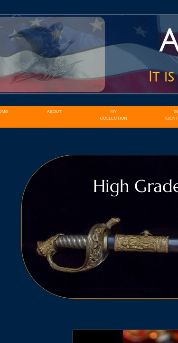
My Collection (114, 115)
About (54, 111)
